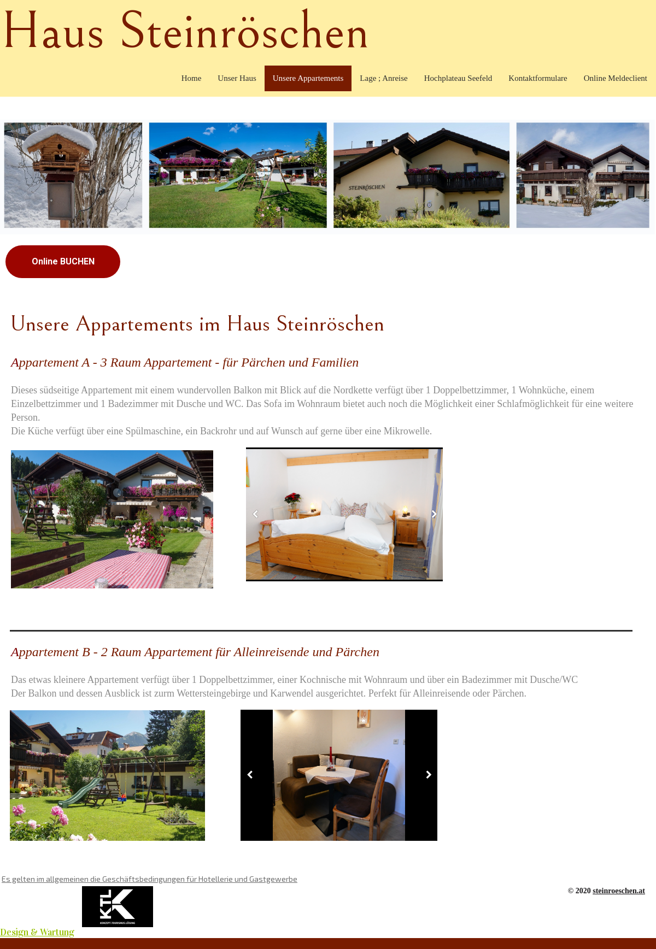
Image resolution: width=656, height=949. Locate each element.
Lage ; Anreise (383, 78)
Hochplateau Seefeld (458, 78)
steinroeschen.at (619, 891)
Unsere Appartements (308, 78)
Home (191, 78)
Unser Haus (237, 78)
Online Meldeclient (615, 78)
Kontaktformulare (537, 78)
